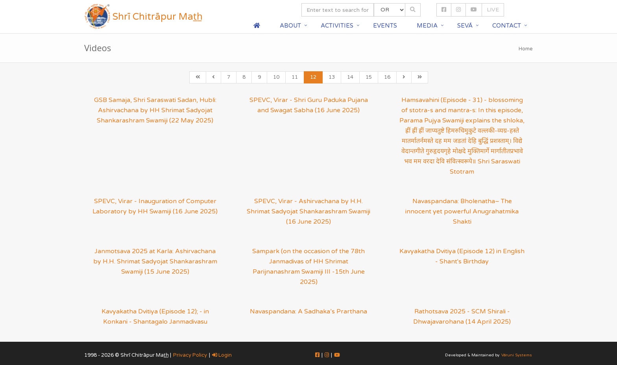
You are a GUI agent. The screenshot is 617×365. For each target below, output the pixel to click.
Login (222, 355)
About (290, 25)
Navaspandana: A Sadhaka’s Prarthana (308, 311)
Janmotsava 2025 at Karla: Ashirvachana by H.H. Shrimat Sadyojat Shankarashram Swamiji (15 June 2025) (155, 261)
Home (526, 49)
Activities (337, 25)
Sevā (465, 25)
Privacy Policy (190, 355)
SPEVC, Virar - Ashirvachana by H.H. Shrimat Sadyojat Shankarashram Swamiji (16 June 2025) (308, 211)
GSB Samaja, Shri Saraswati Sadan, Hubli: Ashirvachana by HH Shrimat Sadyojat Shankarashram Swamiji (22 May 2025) (155, 110)
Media (427, 25)
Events (385, 25)
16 (387, 77)
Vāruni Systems (516, 355)
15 (369, 77)
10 (276, 77)
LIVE (493, 9)
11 (295, 77)
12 (313, 77)
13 (332, 77)
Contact (506, 25)
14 (350, 77)
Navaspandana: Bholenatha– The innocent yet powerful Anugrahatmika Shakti (462, 211)
